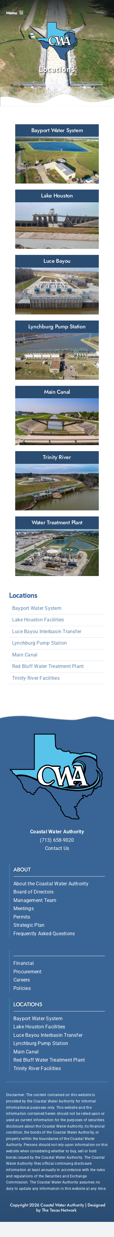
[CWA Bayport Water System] (57, 154)
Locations (27, 1004)
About (22, 870)
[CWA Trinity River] (57, 480)
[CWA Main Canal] (57, 415)
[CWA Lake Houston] (57, 219)
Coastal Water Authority (62, 1205)
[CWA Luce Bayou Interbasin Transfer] (57, 284)
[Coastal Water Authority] (57, 21)
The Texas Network (59, 1210)
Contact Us (57, 848)
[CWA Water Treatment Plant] (57, 546)
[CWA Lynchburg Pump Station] (57, 350)
